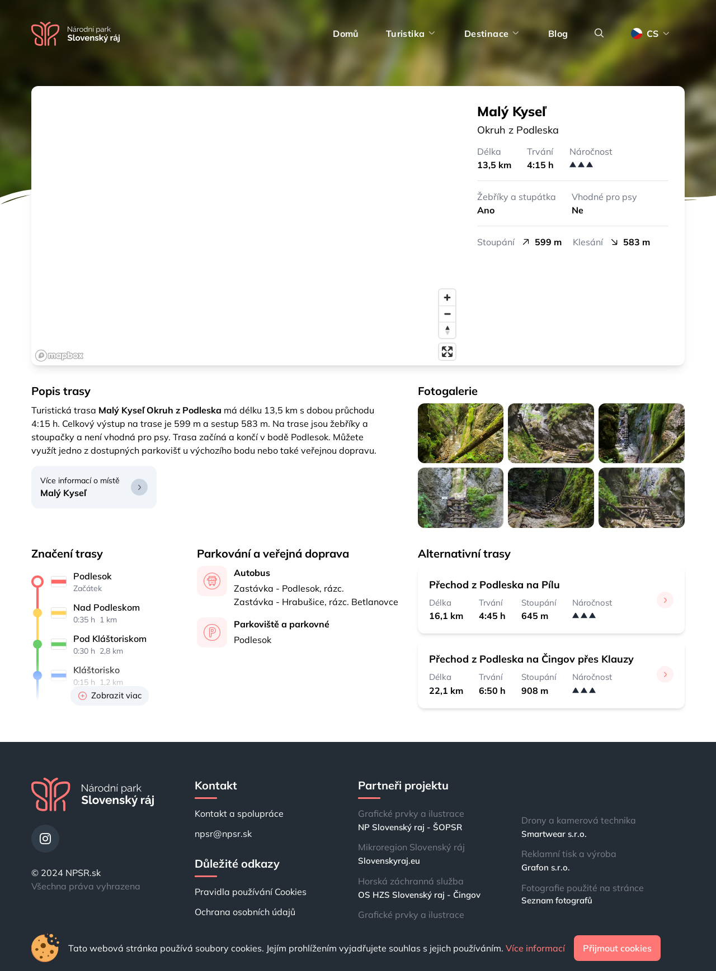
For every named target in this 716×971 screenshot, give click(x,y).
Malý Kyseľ (63, 492)
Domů (346, 33)
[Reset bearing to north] (447, 330)
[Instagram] (45, 839)
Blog (558, 33)
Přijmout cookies (617, 948)
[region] (246, 225)
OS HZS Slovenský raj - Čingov (419, 894)
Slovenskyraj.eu (389, 860)
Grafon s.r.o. (545, 867)
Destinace (492, 33)
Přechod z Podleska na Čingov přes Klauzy (531, 659)
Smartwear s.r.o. (554, 834)
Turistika (411, 33)
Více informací (535, 948)
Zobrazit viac (110, 695)
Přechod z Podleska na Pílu (494, 584)
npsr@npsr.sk (223, 833)
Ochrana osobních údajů (245, 911)
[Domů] (75, 34)
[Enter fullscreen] (447, 352)
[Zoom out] (447, 314)
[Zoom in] (447, 297)
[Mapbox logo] (59, 355)
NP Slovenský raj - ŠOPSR (410, 827)
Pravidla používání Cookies (251, 891)
